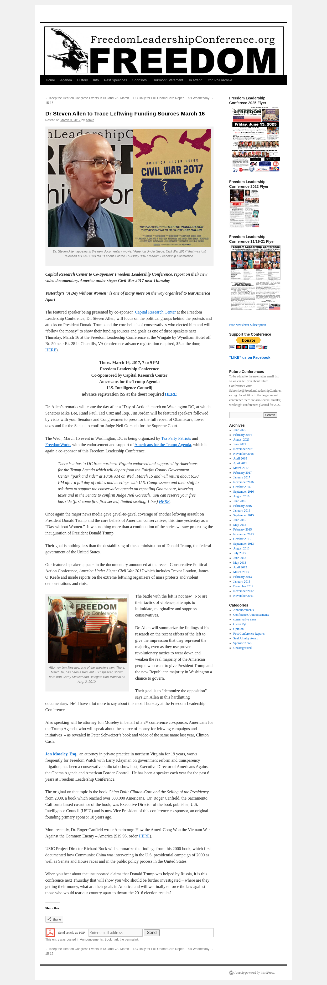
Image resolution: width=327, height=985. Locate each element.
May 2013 (239, 562)
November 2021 (243, 449)
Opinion (238, 629)
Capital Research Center (155, 312)
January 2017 (241, 477)
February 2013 (242, 577)
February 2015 (242, 529)
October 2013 (242, 539)
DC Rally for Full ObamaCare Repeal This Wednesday (173, 98)
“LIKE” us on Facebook (250, 357)
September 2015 (243, 515)
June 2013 (239, 558)
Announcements (91, 939)
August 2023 (241, 439)
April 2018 (240, 458)
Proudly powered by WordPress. (255, 972)
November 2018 (243, 454)
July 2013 (239, 553)
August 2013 (241, 548)
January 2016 (241, 510)
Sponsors (139, 80)
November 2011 (243, 596)
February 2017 (242, 472)
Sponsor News (242, 643)
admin (90, 120)
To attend (195, 80)
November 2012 (243, 591)
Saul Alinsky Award (245, 638)
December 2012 (243, 586)
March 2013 (240, 572)
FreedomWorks (58, 444)
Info (96, 80)
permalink (131, 939)
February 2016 (242, 506)
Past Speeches (115, 80)
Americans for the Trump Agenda (162, 444)
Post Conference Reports (248, 633)
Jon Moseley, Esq (60, 754)
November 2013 (243, 534)
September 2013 (243, 543)
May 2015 (239, 525)
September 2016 (243, 491)
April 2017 (240, 463)
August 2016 (241, 496)
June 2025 (239, 430)
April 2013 (240, 567)
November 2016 (243, 482)
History (82, 80)
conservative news (244, 619)
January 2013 (241, 581)
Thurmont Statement (167, 80)
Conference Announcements (251, 615)
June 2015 (239, 520)
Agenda (66, 80)
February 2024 (242, 435)
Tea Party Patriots (176, 438)
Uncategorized (242, 648)
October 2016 (242, 487)
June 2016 (239, 501)
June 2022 (239, 444)
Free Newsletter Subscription (247, 325)
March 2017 (240, 468)
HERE (50, 350)
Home (50, 80)
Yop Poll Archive (220, 80)
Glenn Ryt (239, 624)
